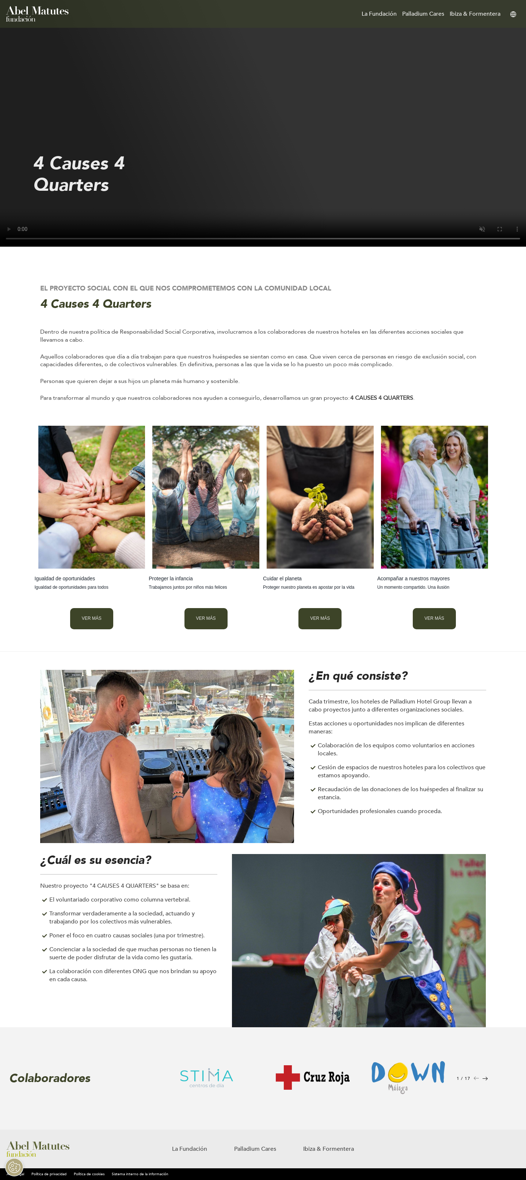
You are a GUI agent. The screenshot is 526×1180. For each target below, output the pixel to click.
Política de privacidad (48, 1174)
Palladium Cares (423, 14)
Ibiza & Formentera (475, 14)
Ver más (92, 618)
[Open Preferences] (12, 1167)
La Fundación (379, 14)
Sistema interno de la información (140, 1174)
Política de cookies (89, 1174)
